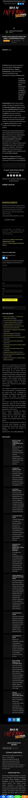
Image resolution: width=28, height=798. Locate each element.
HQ (20, 230)
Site (3, 293)
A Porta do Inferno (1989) (9, 320)
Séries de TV (6, 40)
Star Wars (5, 232)
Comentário (4, 266)
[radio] (8, 175)
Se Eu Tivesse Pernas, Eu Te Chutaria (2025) (14, 337)
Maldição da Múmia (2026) (10, 352)
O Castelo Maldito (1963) (9, 322)
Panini (22, 230)
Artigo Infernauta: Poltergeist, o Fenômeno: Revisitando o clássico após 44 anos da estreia (13, 766)
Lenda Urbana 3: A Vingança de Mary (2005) (14, 329)
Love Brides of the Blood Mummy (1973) (13, 348)
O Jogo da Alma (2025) (9, 324)
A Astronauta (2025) (8, 335)
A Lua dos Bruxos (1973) (13, 761)
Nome (3, 283)
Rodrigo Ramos (9, 202)
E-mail (3, 288)
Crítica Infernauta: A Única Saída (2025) (13, 341)
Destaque (16, 230)
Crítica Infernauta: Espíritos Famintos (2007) (14, 344)
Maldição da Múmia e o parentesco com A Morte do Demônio (18, 547)
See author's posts (10, 220)
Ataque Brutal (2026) (8, 333)
